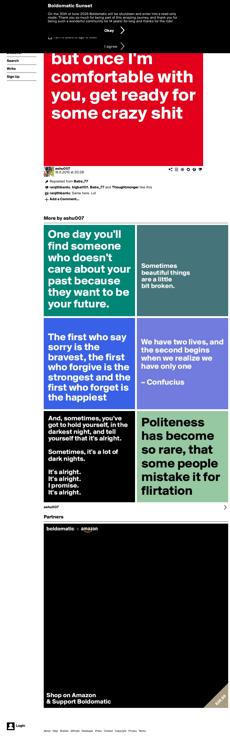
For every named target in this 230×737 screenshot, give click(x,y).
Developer (87, 731)
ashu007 (62, 169)
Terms (142, 731)
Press (98, 731)
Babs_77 (81, 181)
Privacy (132, 731)
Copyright (120, 731)
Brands (64, 731)
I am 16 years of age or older (75, 37)
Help (55, 731)
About (47, 731)
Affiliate (75, 731)
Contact (108, 731)
